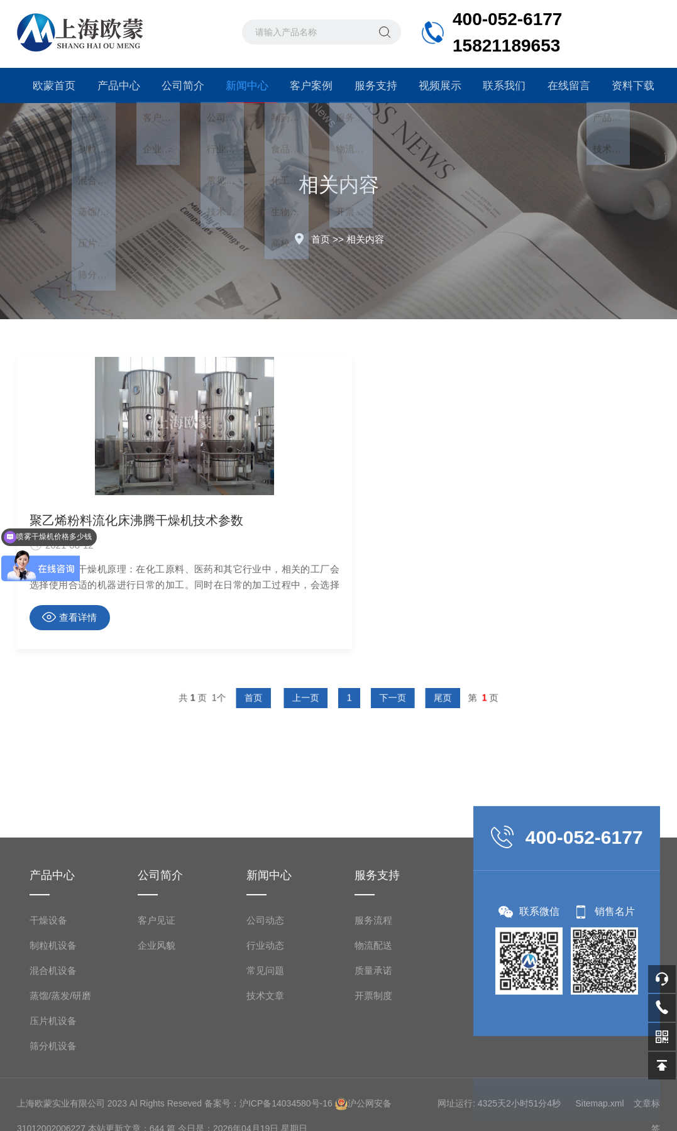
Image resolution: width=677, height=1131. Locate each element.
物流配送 (373, 1073)
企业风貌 (156, 1073)
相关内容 (365, 239)
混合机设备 (53, 1098)
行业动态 (265, 1073)
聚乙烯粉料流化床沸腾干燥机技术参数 (120, 520)
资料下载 (628, 85)
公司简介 (178, 85)
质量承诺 (373, 1098)
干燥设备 (48, 1047)
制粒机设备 (53, 1073)
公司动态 (265, 1047)
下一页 (377, 697)
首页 (320, 239)
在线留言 (563, 85)
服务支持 (371, 85)
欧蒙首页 (49, 85)
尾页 (412, 697)
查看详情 (69, 617)
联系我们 (499, 85)
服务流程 (373, 1047)
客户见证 (156, 1047)
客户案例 (306, 85)
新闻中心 (242, 91)
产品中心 (113, 85)
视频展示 (435, 85)
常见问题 (265, 1098)
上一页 (315, 697)
